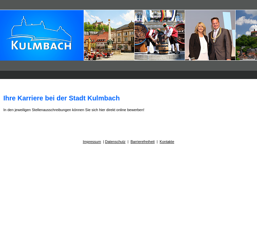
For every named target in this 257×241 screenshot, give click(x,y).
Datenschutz (115, 142)
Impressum (92, 142)
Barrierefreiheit (143, 142)
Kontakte (167, 142)
